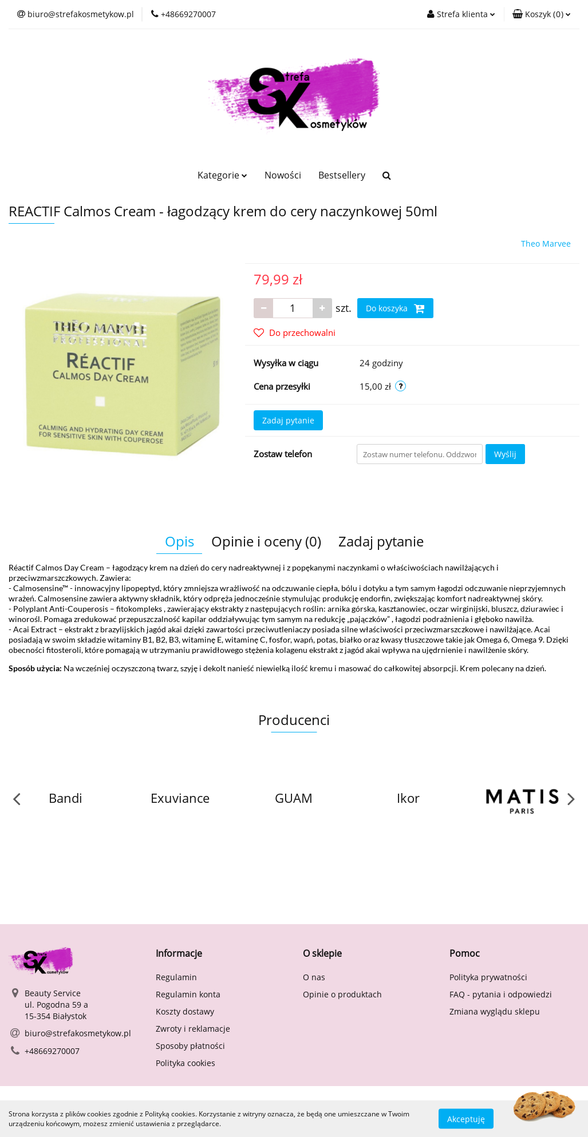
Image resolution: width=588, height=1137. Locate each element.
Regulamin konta (188, 994)
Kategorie (222, 175)
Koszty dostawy (185, 1011)
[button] (541, 14)
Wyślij (505, 454)
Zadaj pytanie (288, 420)
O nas (314, 977)
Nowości (283, 175)
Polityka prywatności (488, 977)
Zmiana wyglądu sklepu (494, 1011)
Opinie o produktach (342, 994)
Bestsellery (341, 175)
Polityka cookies (185, 1062)
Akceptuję (466, 1118)
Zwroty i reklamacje (193, 1028)
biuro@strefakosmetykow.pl (78, 1033)
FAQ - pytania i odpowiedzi (500, 994)
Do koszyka (395, 308)
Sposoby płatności (190, 1045)
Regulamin (176, 977)
